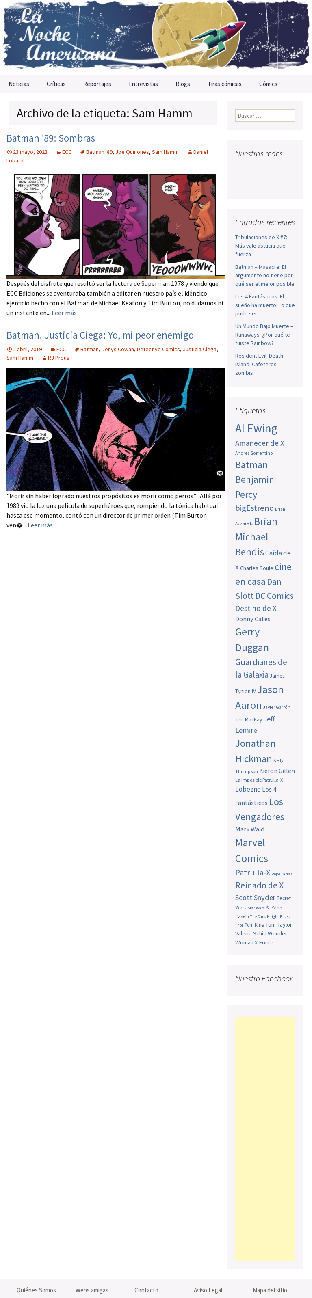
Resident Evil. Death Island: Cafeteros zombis (259, 364)
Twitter (258, 169)
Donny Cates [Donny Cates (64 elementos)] (253, 619)
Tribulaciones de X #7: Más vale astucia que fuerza (261, 245)
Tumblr (259, 184)
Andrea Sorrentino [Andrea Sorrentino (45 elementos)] (254, 453)
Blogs (183, 84)
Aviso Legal (208, 1290)
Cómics (268, 84)
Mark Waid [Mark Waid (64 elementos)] (249, 829)
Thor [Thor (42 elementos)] (239, 925)
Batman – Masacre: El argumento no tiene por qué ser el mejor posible (265, 275)
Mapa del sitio (270, 1290)
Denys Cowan (118, 349)
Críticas (56, 84)
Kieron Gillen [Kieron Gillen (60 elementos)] (277, 771)
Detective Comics (158, 349)
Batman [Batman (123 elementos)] (251, 464)
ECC (67, 152)
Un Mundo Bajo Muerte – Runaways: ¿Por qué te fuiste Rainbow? (264, 334)
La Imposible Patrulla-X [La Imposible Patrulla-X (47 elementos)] (259, 780)
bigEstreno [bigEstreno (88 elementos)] (254, 508)
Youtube (273, 169)
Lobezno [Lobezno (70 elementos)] (248, 789)
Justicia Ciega (200, 349)
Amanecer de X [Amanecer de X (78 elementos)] (259, 443)
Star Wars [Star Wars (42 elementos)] (256, 908)
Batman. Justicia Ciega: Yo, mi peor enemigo (100, 334)
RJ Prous (58, 357)
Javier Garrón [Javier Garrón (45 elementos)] (276, 707)
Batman (89, 349)
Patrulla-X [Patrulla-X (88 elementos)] (252, 872)
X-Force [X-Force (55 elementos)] (264, 942)
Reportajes (97, 84)
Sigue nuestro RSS (274, 184)
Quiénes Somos (36, 1290)
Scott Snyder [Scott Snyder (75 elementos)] (255, 897)
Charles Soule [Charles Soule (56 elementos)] (256, 568)
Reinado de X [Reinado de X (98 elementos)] (259, 885)
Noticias (19, 84)
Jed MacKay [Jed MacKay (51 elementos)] (248, 719)
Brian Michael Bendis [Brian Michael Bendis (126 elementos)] (256, 536)
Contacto (146, 1290)
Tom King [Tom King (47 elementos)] (254, 925)
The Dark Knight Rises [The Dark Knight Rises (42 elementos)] (270, 916)
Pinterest (243, 184)
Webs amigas (92, 1290)
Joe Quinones (132, 152)
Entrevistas (143, 84)
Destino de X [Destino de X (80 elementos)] (256, 608)
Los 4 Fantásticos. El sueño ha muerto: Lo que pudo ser (265, 305)
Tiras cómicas (225, 84)
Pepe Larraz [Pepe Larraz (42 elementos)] (282, 874)
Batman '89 (99, 152)
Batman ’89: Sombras (50, 138)
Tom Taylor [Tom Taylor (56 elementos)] (278, 924)
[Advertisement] (265, 1139)
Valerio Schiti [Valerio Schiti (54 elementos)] (250, 933)
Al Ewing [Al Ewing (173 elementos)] (256, 428)
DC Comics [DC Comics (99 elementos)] (274, 595)
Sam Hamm (165, 152)
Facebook (242, 169)
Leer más (64, 313)
